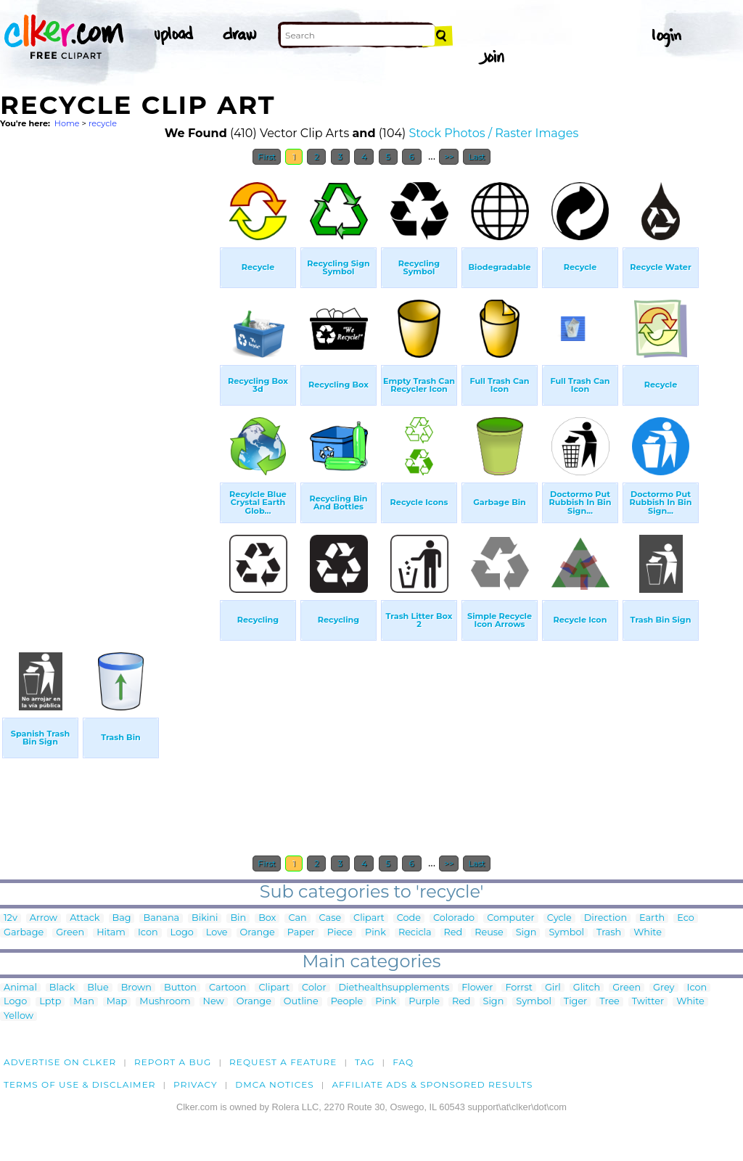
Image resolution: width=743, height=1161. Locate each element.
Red (453, 933)
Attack (84, 918)
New (213, 1001)
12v (10, 918)
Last (476, 157)
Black (62, 988)
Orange (257, 933)
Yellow (18, 1016)
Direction (605, 918)
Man (83, 1001)
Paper (301, 933)
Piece (340, 933)
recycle (103, 123)
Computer (510, 918)
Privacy (195, 1084)
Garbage (24, 933)
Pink (375, 933)
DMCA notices (274, 1084)
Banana (161, 918)
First (267, 157)
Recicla (415, 933)
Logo (182, 933)
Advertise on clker (60, 1062)
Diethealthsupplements (394, 988)
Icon (148, 933)
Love (217, 933)
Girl (553, 988)
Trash (608, 933)
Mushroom (164, 1001)
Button (180, 988)
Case (330, 918)
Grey (663, 988)
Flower (477, 988)
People (347, 1001)
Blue (97, 988)
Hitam (111, 933)
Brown (136, 988)
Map (117, 1001)
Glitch (586, 988)
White (647, 933)
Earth (652, 918)
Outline (301, 1001)
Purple (424, 1001)
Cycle (559, 918)
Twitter (648, 1001)
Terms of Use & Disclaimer (80, 1084)
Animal (20, 988)
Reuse (489, 933)
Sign (526, 933)
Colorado (454, 918)
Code (409, 918)
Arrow (43, 918)
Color (314, 988)
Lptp (50, 1001)
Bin (238, 918)
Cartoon (228, 988)
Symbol (566, 933)
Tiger (575, 1001)
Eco (685, 918)
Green (70, 933)
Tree (609, 1001)
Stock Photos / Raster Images (494, 133)
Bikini (205, 918)
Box (267, 918)
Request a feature (283, 1062)
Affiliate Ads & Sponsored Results (432, 1084)
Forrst (518, 988)
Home (67, 123)
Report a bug (173, 1062)
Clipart (369, 918)
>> (448, 157)
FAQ (403, 1062)
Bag (121, 918)
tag (364, 1062)
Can (297, 918)
